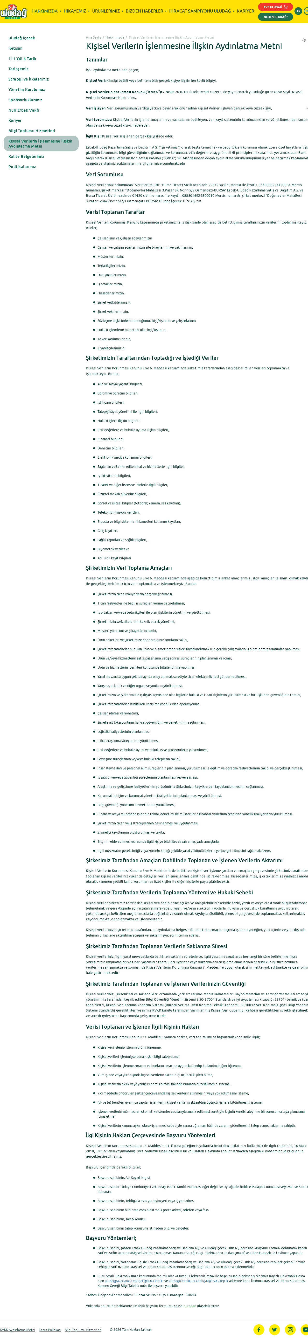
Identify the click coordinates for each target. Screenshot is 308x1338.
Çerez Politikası (50, 1330)
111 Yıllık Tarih (22, 58)
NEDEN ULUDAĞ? (275, 17)
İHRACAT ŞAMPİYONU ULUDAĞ (200, 11)
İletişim (15, 48)
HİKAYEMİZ (75, 11)
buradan (189, 1306)
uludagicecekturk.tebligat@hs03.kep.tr (198, 1281)
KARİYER (245, 11)
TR (298, 11)
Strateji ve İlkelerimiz (28, 79)
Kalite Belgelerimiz (26, 156)
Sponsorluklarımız (25, 99)
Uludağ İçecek (21, 37)
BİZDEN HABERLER (144, 11)
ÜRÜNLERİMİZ (106, 11)
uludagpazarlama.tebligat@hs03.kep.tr (134, 1281)
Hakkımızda (114, 37)
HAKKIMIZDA (45, 11)
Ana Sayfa (93, 37)
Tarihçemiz (18, 68)
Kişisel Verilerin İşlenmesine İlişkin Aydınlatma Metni (40, 144)
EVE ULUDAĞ (275, 7)
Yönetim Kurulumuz (26, 89)
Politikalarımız (22, 166)
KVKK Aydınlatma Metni (17, 1330)
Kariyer (15, 120)
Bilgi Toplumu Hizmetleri (31, 130)
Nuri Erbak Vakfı (23, 110)
